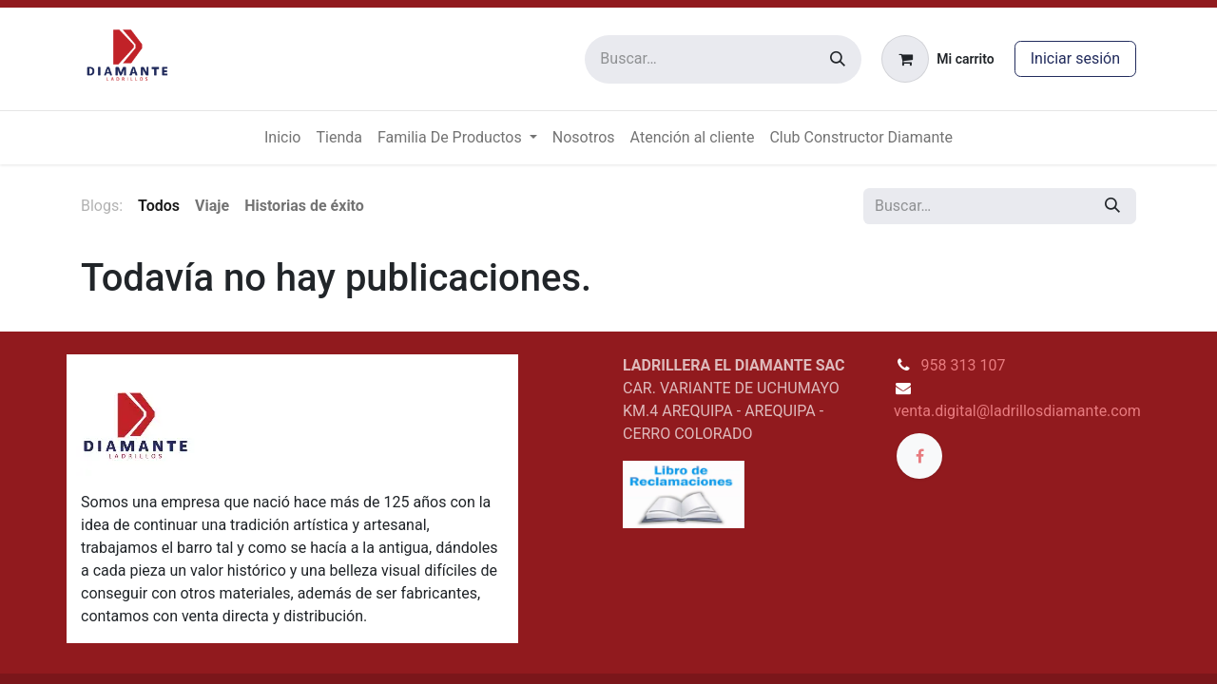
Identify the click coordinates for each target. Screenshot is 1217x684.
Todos (159, 206)
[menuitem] (282, 138)
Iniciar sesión (1075, 58)
